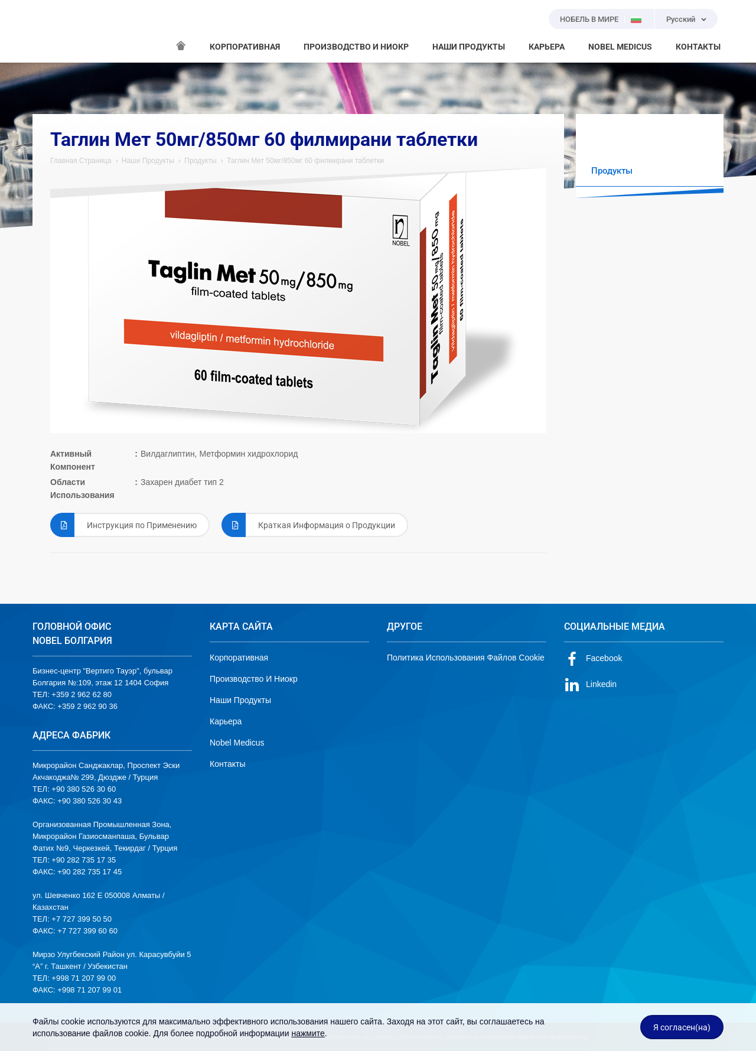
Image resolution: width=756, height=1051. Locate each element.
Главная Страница (80, 161)
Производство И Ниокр (254, 679)
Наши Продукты (148, 161)
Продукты (200, 161)
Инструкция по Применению (123, 525)
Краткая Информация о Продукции (308, 525)
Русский (680, 19)
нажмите (307, 1033)
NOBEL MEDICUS (620, 46)
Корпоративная (239, 657)
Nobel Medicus (237, 742)
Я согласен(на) (682, 1027)
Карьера (226, 721)
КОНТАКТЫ (698, 46)
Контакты (227, 764)
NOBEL (48, 31)
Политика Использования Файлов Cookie (466, 657)
